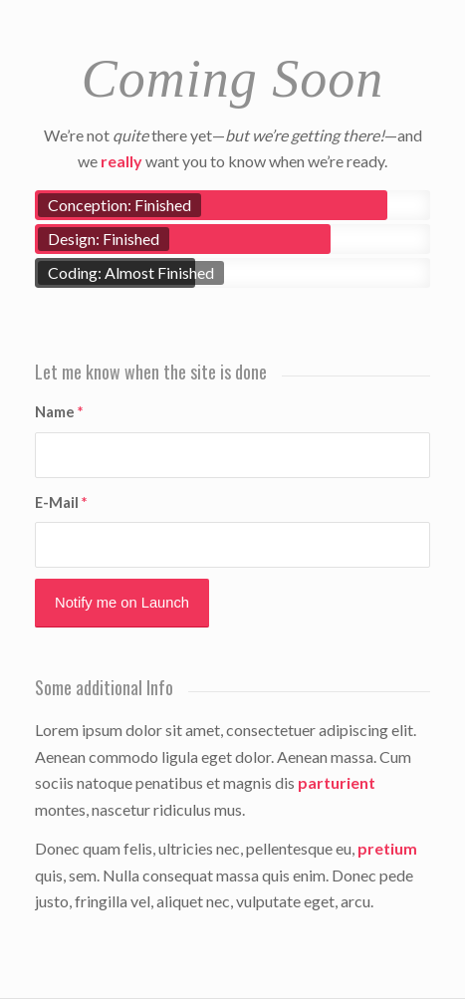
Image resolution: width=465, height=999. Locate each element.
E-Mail (61, 502)
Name (59, 411)
